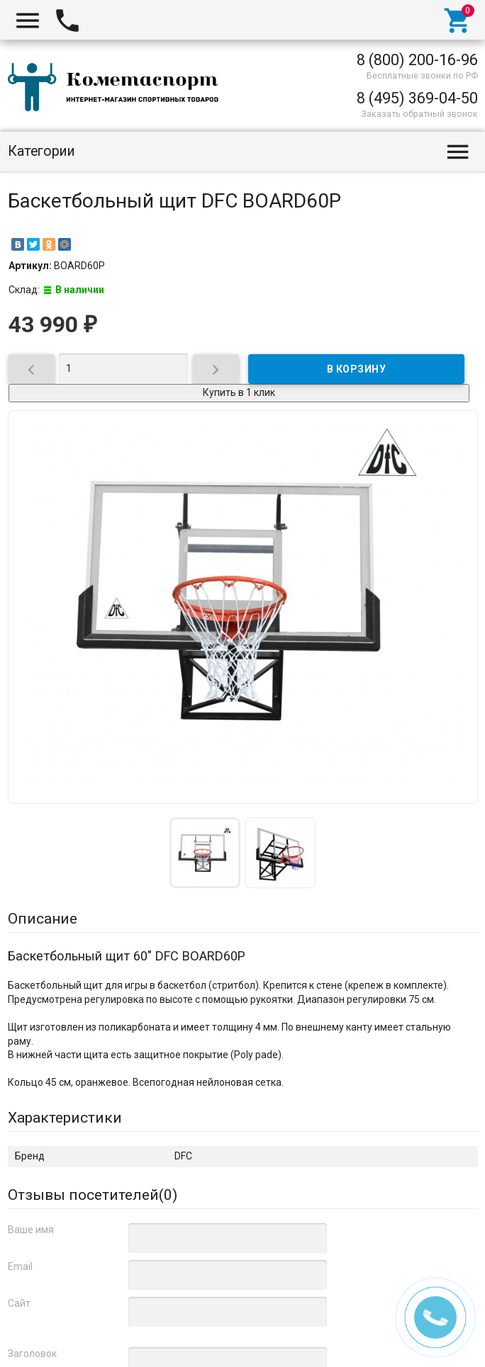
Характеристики (65, 1117)
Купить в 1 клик (239, 392)
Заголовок (32, 1353)
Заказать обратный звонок (419, 113)
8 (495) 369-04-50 (417, 98)
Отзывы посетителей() (92, 1194)
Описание (42, 918)
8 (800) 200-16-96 (417, 60)
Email (20, 1266)
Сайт (19, 1303)
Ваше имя (31, 1229)
